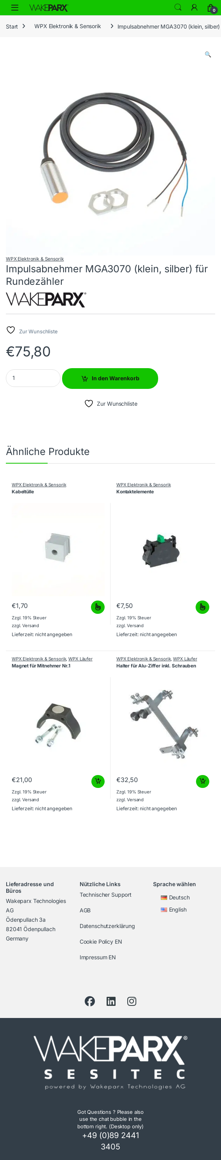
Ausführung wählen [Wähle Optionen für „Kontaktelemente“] (202, 607)
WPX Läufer (80, 659)
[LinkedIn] (111, 1001)
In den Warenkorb (115, 378)
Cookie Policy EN (101, 941)
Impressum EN (98, 957)
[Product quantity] (33, 378)
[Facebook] (90, 1001)
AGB (85, 910)
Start (12, 26)
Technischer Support (106, 894)
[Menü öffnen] (15, 7)
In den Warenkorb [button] (98, 781)
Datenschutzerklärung (107, 926)
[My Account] (194, 7)
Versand (30, 625)
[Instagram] (131, 1001)
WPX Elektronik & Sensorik (67, 26)
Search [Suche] (178, 7)
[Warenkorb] (211, 7)
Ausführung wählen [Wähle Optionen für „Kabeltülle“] (98, 607)
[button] (208, 54)
